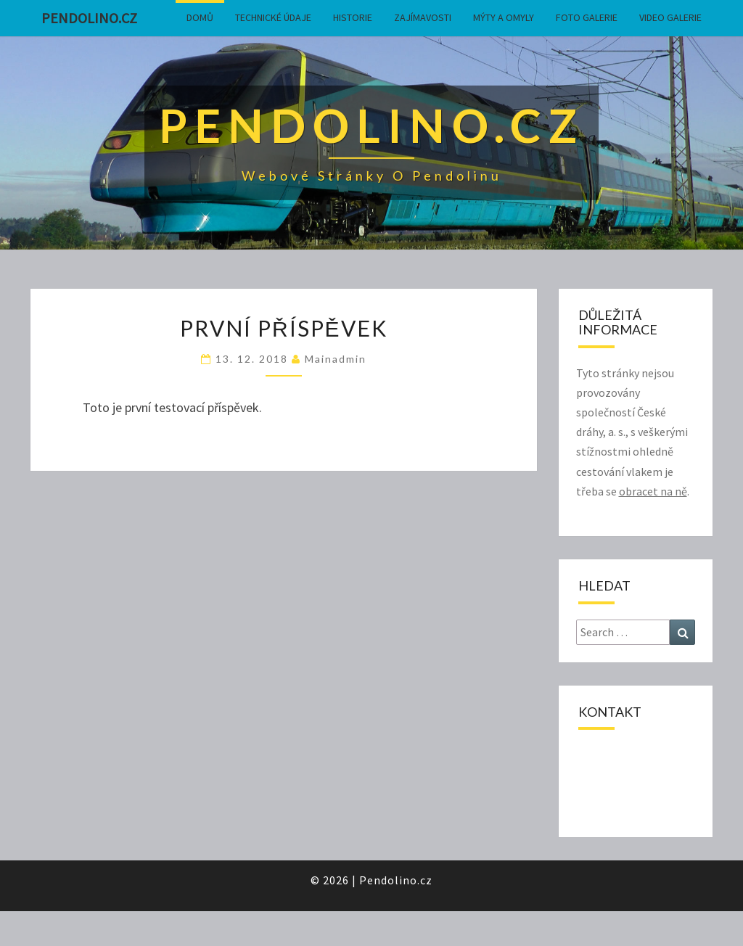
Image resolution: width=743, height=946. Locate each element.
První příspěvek (283, 328)
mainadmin (335, 359)
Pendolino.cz (89, 18)
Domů (199, 17)
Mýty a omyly (503, 17)
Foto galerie (586, 17)
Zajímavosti (422, 17)
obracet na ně (653, 491)
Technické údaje (273, 17)
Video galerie (670, 17)
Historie (352, 17)
